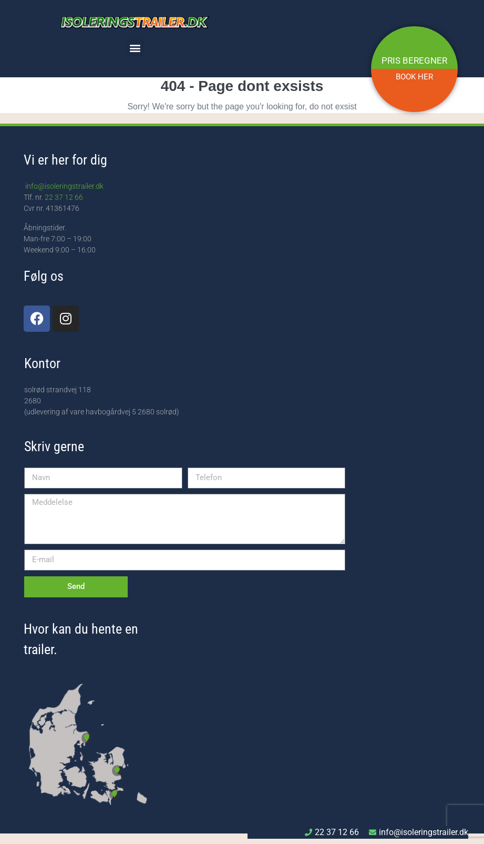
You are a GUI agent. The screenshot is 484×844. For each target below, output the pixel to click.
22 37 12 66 (64, 197)
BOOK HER (414, 77)
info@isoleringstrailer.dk (64, 186)
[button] (135, 47)
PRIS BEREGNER (414, 60)
